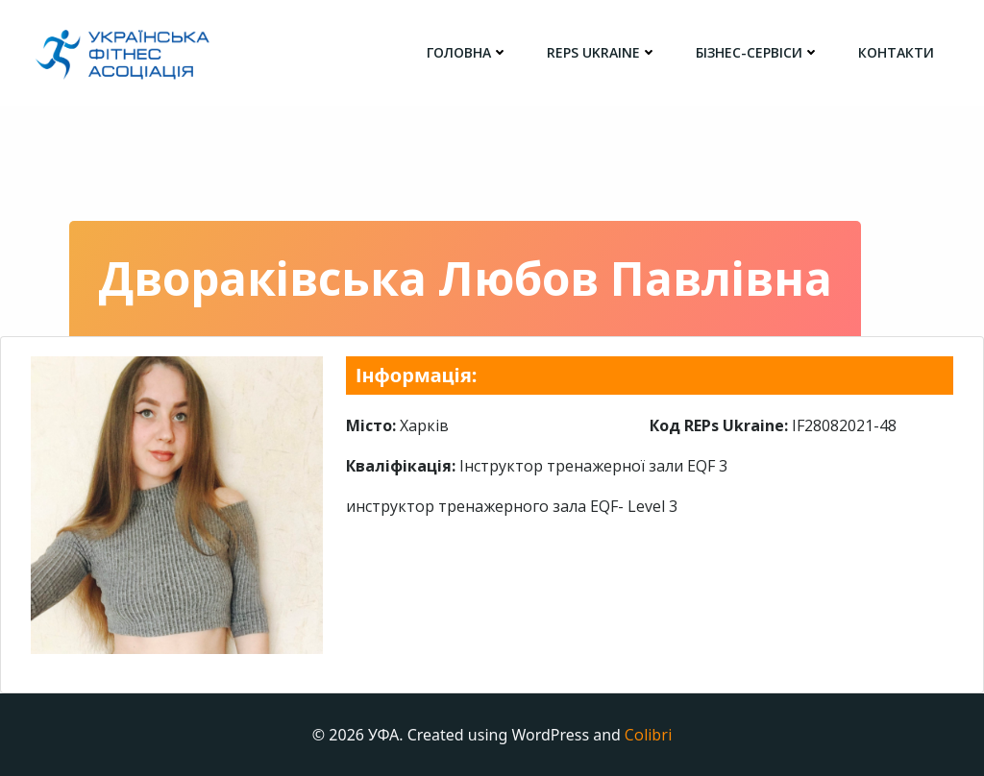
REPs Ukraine (602, 52)
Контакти (896, 52)
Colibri (648, 734)
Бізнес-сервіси (758, 52)
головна (467, 52)
